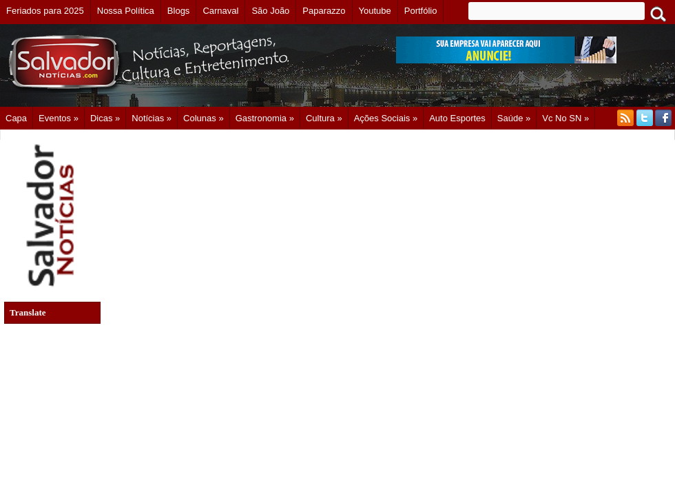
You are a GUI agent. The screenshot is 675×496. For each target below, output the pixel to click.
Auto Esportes (457, 118)
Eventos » (59, 118)
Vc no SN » (565, 118)
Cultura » (324, 118)
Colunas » (203, 118)
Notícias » (152, 118)
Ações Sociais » (386, 118)
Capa (16, 118)
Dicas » (105, 118)
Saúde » (513, 118)
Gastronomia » (265, 118)
